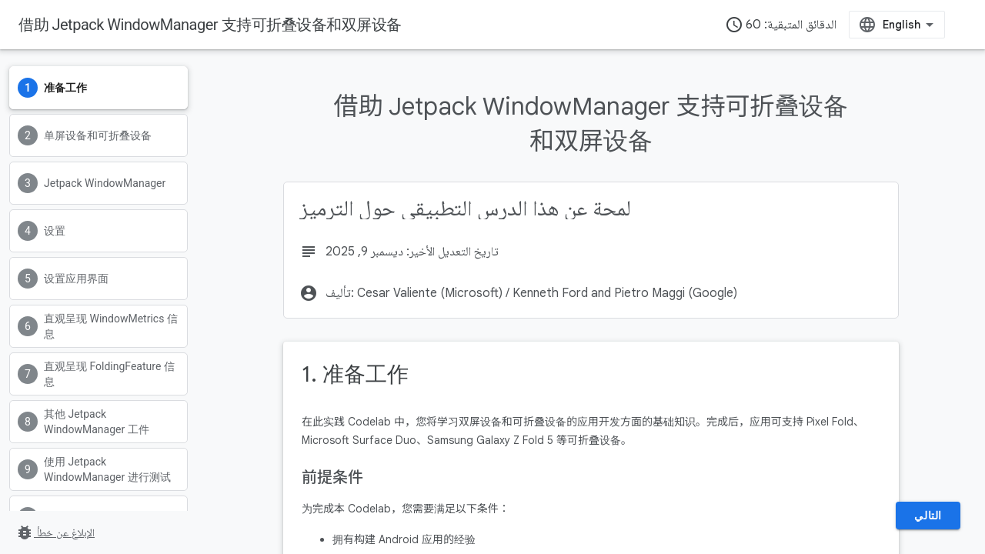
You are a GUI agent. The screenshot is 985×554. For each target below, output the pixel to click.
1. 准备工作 (355, 374)
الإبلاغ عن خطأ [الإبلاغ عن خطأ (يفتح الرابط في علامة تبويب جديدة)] (55, 532)
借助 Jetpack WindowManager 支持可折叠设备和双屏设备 (210, 24)
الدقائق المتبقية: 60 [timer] (780, 24)
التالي (928, 515)
